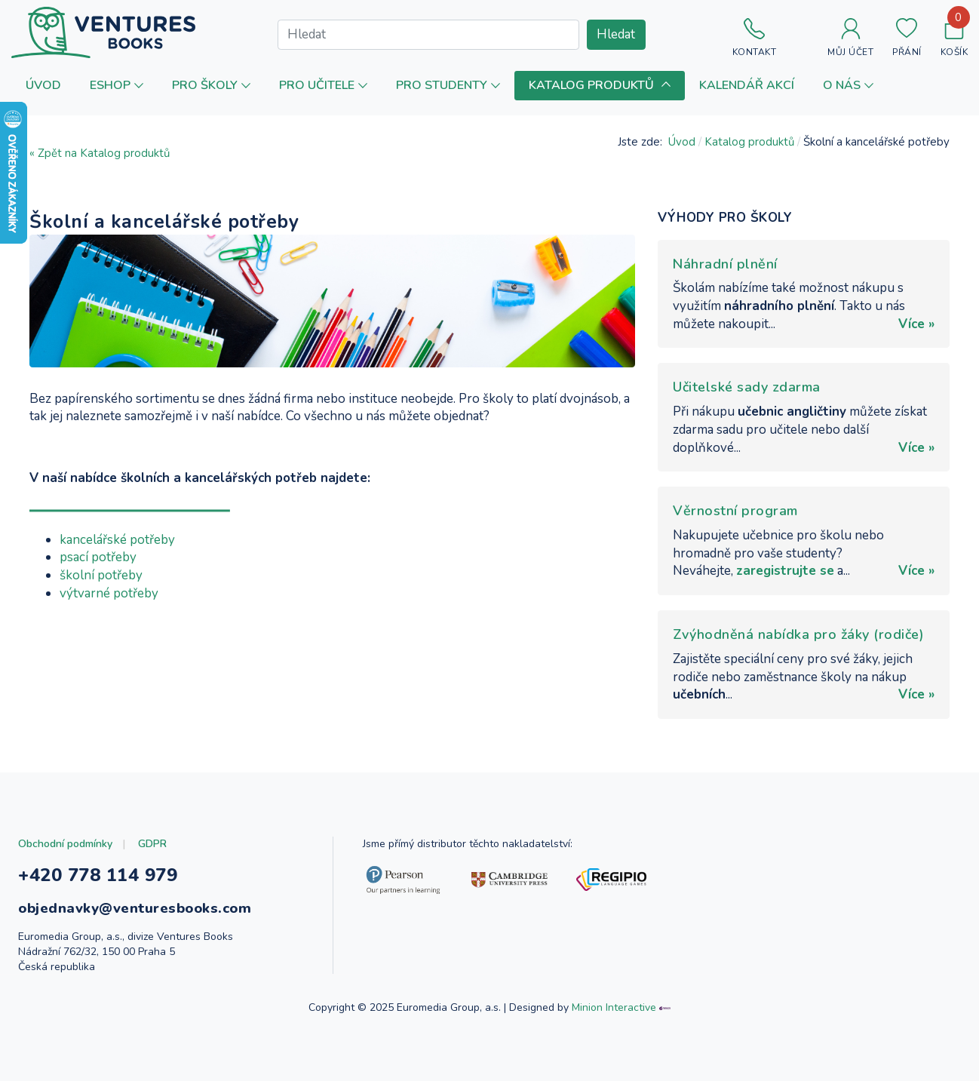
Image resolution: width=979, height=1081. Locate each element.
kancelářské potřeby (117, 539)
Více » (916, 324)
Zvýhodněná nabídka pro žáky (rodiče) (798, 634)
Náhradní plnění (725, 264)
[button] (116, 85)
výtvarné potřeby (109, 593)
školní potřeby (101, 575)
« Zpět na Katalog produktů (99, 153)
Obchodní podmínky (65, 844)
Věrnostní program (735, 511)
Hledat (616, 34)
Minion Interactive (614, 1007)
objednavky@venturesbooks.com (134, 908)
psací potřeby (98, 557)
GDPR (152, 844)
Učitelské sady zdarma (747, 387)
